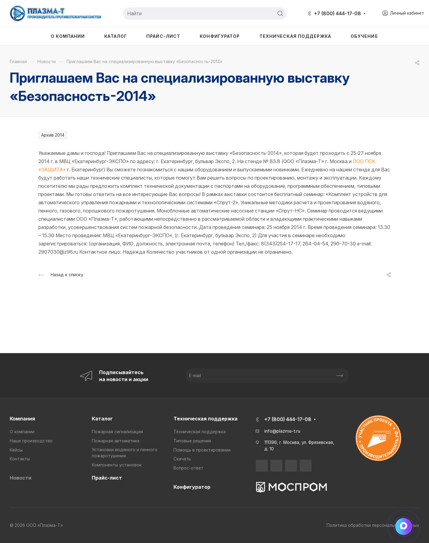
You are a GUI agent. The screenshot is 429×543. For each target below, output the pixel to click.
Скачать (182, 458)
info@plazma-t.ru (282, 431)
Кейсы (16, 450)
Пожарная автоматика (115, 440)
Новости (20, 478)
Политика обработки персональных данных (373, 525)
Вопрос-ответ (188, 468)
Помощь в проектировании (202, 450)
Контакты (20, 458)
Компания (22, 419)
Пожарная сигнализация (117, 431)
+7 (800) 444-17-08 (337, 13)
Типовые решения (192, 440)
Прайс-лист (107, 478)
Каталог (102, 419)
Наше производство (31, 440)
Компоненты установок (116, 465)
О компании (22, 431)
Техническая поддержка (205, 419)
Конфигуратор (191, 487)
